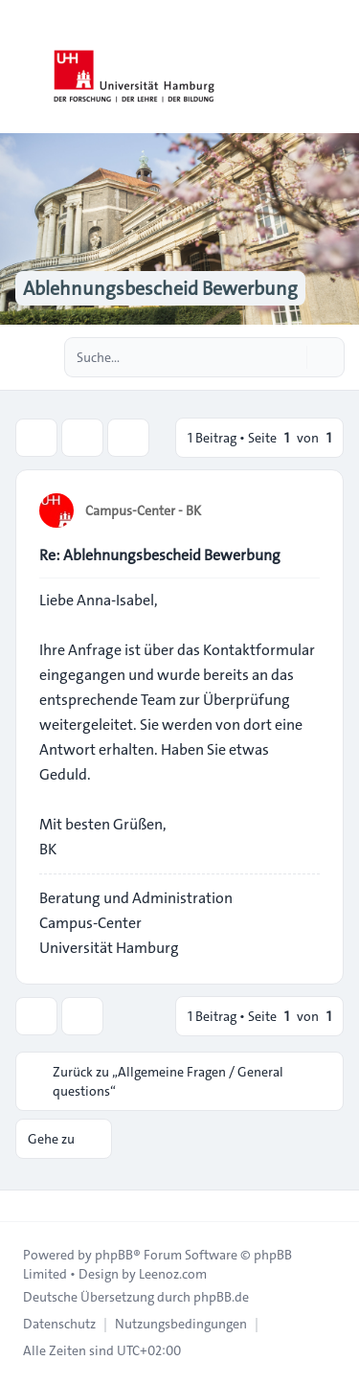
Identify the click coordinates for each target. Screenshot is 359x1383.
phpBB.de (221, 1296)
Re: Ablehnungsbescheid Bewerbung (159, 555)
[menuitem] (59, 1323)
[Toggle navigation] (336, 67)
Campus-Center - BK (143, 510)
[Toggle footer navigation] (23, 1205)
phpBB (114, 1254)
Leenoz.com (173, 1273)
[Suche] (290, 357)
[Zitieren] (303, 509)
